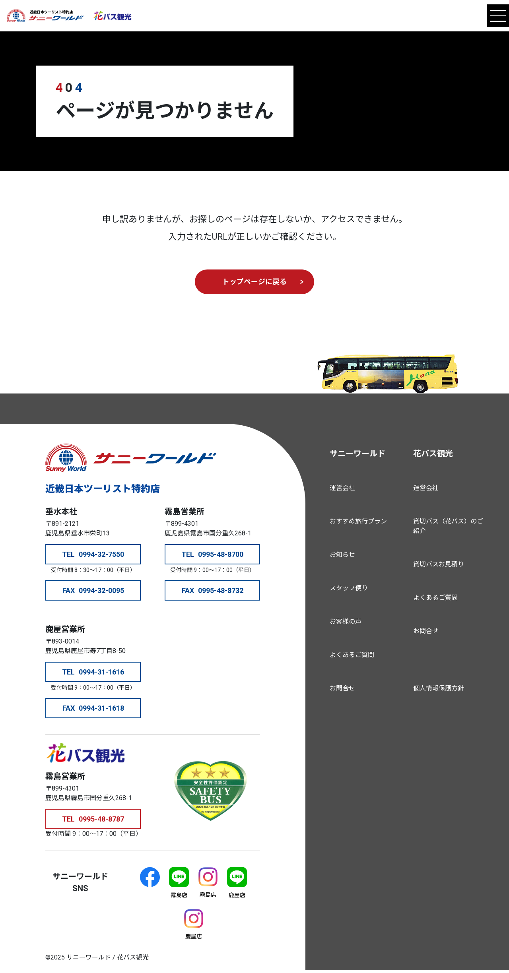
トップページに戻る (254, 281)
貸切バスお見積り (438, 564)
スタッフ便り (349, 588)
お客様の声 (345, 621)
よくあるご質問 (352, 655)
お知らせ (342, 554)
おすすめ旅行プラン (358, 521)
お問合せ (342, 688)
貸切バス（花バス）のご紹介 (448, 526)
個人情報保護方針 (438, 688)
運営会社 (342, 488)
